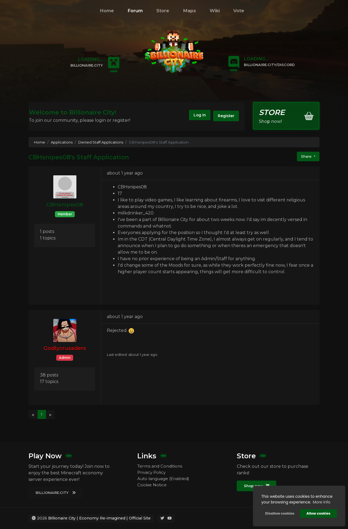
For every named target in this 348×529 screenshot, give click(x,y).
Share (306, 156)
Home (107, 10)
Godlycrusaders (65, 348)
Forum (135, 10)
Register (225, 116)
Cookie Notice (152, 485)
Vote (238, 10)
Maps (189, 10)
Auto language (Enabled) (165, 478)
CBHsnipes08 (64, 204)
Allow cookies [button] (318, 513)
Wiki (215, 10)
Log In (195, 116)
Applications (62, 142)
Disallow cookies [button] (279, 513)
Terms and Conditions (160, 465)
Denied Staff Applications (103, 142)
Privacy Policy (152, 472)
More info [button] (321, 501)
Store (162, 10)
